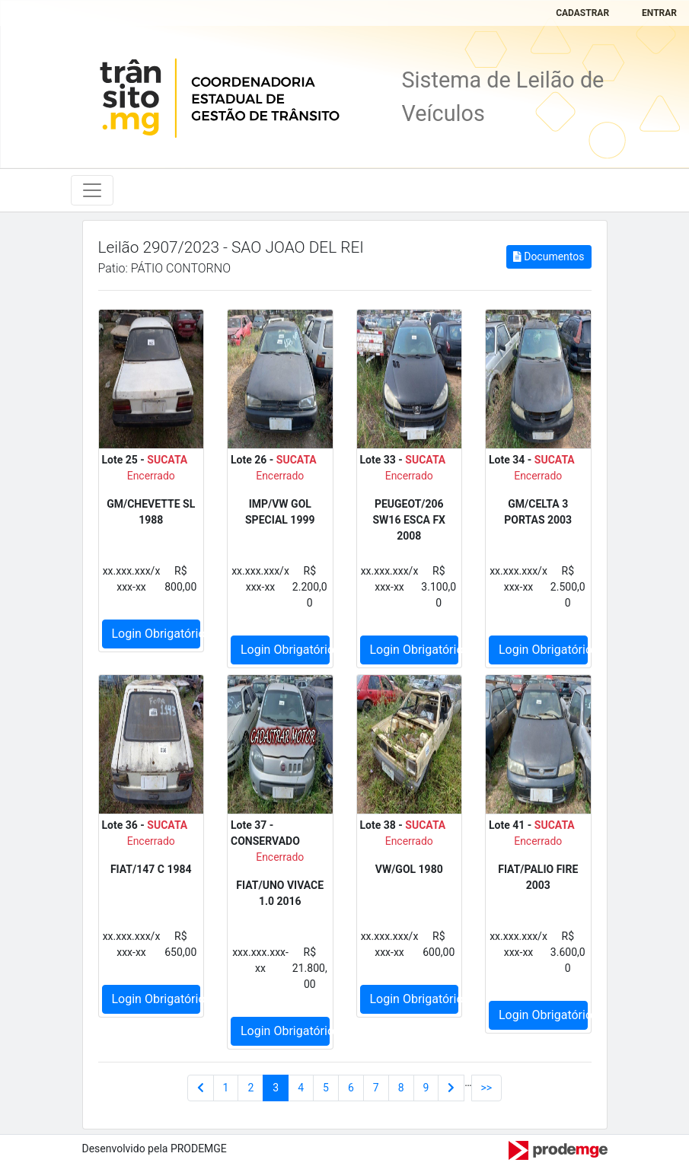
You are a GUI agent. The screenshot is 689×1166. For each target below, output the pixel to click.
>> (487, 1088)
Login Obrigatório (156, 633)
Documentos (548, 256)
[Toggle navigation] (92, 190)
